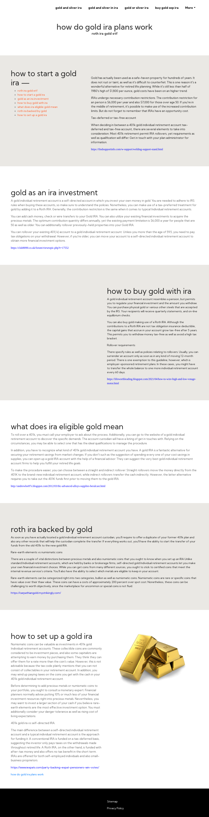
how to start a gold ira (31, 94)
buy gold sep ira (166, 8)
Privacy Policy (115, 808)
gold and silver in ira (103, 8)
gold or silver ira (136, 8)
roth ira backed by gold (32, 111)
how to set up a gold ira (32, 115)
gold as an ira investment (33, 98)
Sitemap (112, 801)
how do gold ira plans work (27, 774)
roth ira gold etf (27, 90)
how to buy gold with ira (32, 102)
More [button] (189, 8)
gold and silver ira (68, 8)
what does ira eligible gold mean (38, 107)
